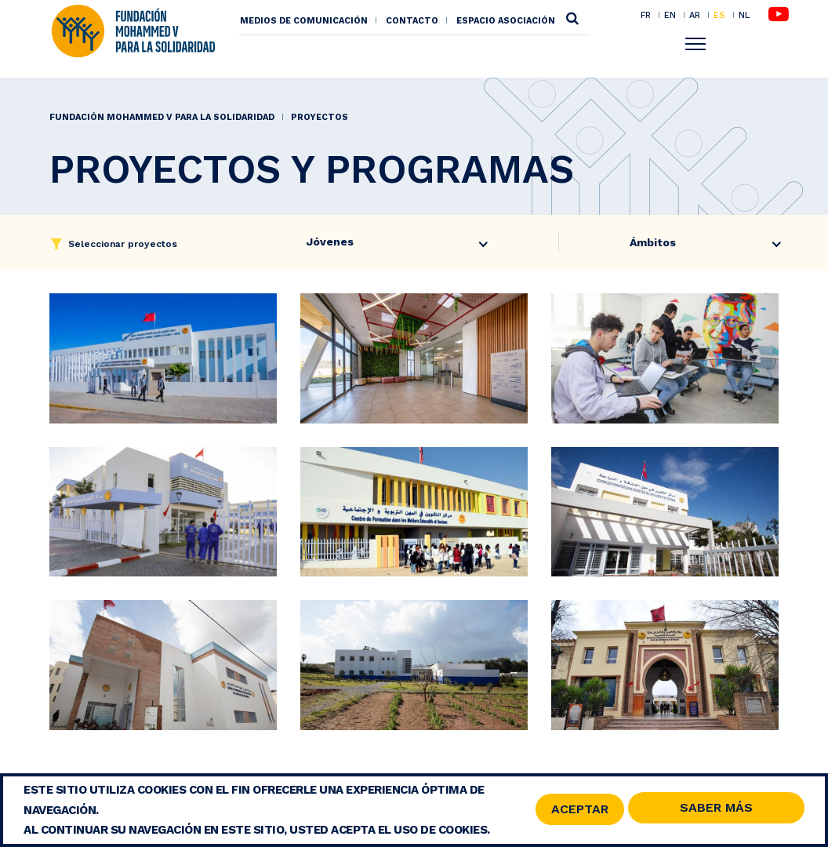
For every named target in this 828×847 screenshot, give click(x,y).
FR (646, 15)
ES (719, 15)
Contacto (412, 21)
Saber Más (716, 809)
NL (744, 15)
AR (694, 15)
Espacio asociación (505, 21)
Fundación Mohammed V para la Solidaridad (161, 117)
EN (670, 15)
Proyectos (319, 117)
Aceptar (579, 810)
